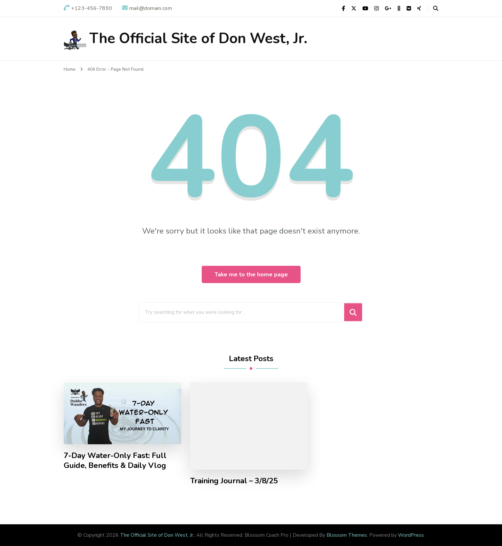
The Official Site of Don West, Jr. (198, 38)
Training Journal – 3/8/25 (234, 481)
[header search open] (435, 8)
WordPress (411, 535)
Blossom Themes (347, 535)
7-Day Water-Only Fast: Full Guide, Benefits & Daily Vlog (115, 461)
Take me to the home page (251, 274)
